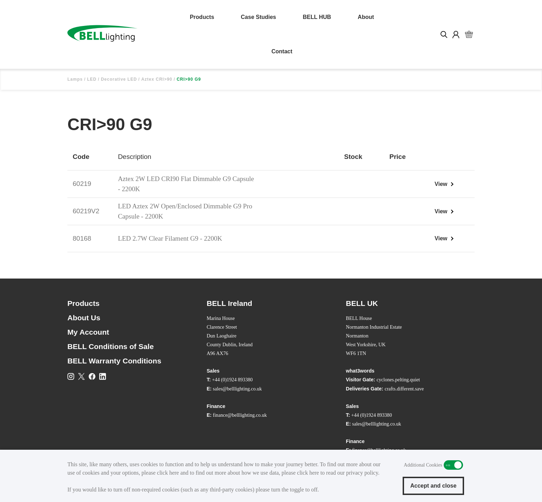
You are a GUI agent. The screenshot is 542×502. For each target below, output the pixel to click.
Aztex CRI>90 (156, 79)
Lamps (75, 79)
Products (202, 17)
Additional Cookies (453, 465)
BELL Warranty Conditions (114, 361)
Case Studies (258, 17)
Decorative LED (119, 79)
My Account (88, 332)
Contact (281, 51)
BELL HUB (317, 17)
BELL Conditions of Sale (110, 346)
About (366, 17)
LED (92, 79)
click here (168, 473)
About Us (83, 318)
